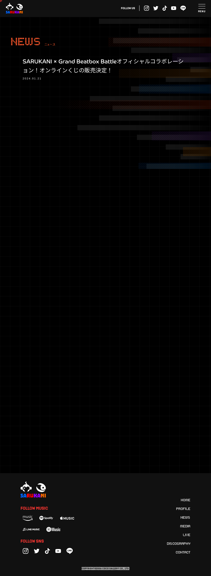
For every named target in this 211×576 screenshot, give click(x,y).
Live (186, 535)
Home (185, 500)
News (185, 517)
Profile (183, 508)
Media (185, 526)
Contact (183, 552)
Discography (178, 543)
